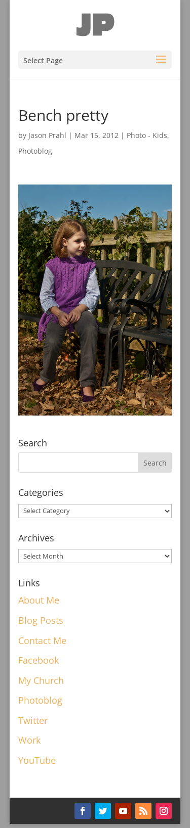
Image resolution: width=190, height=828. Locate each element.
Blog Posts (40, 620)
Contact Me (42, 640)
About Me (38, 600)
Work (29, 740)
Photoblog (35, 151)
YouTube (37, 760)
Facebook (38, 660)
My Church (41, 680)
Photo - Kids (147, 135)
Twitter (33, 720)
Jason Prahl (47, 135)
